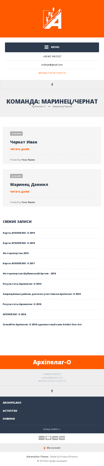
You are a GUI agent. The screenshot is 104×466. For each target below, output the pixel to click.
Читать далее (19, 149)
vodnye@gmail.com (52, 64)
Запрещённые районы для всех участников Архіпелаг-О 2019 (42, 294)
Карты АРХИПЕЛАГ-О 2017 (19, 263)
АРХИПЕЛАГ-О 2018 (14, 314)
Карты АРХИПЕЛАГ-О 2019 (19, 232)
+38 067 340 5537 (52, 56)
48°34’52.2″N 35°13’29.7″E (52, 73)
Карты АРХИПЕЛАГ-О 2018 (19, 243)
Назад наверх (52, 429)
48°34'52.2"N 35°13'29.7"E (52, 381)
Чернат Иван (23, 142)
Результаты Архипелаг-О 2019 (22, 283)
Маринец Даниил (29, 184)
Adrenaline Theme (37, 456)
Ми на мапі (52, 447)
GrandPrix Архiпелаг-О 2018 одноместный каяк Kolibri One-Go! (42, 324)
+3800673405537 (52, 374)
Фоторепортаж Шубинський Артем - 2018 (29, 273)
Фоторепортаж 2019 (16, 253)
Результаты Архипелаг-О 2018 (22, 304)
